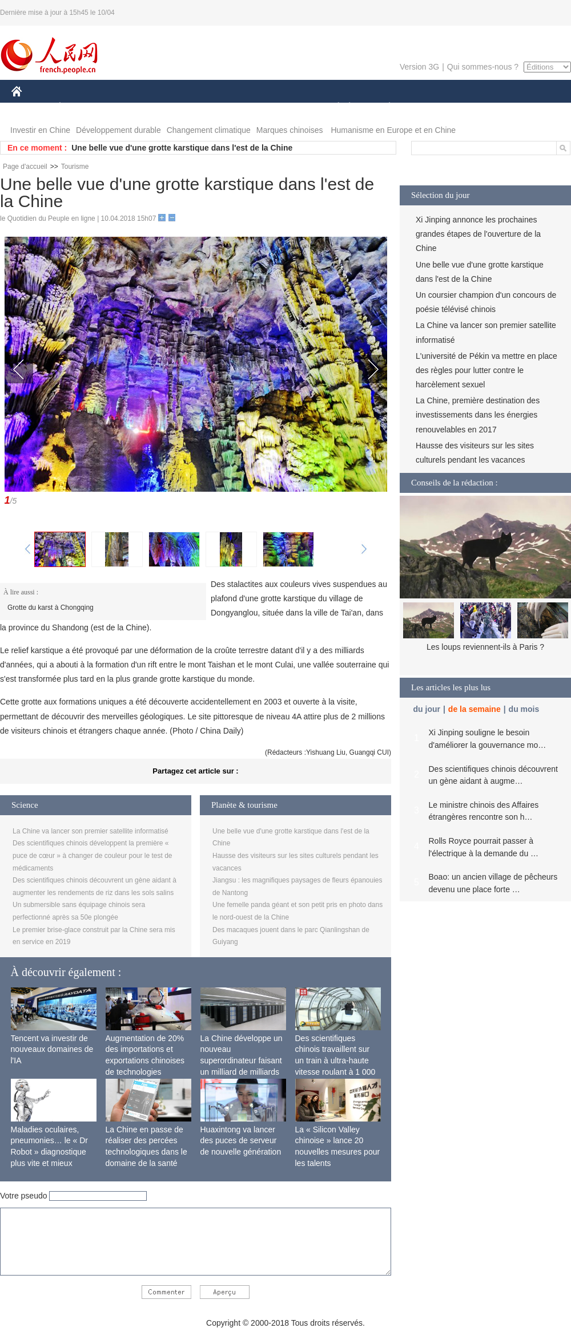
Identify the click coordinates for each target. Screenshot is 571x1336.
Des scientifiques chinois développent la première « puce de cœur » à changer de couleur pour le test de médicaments (92, 855)
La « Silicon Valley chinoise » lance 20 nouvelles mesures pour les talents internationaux (337, 1152)
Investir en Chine (40, 130)
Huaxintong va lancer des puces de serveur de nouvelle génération (241, 1140)
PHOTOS (530, 107)
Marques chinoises (289, 130)
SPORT (429, 107)
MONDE (133, 107)
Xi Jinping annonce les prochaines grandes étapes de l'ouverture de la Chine (478, 234)
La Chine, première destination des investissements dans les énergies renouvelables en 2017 (478, 415)
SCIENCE (231, 107)
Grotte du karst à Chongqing (50, 608)
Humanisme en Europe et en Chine (393, 130)
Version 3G (419, 66)
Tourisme (75, 167)
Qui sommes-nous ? (482, 66)
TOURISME (478, 107)
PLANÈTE (383, 107)
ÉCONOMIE (80, 107)
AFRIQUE (180, 107)
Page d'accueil (25, 167)
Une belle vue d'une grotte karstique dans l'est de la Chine (181, 147)
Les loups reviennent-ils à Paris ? (485, 646)
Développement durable (118, 130)
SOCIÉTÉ (333, 107)
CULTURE (282, 107)
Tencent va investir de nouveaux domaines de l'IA (52, 1049)
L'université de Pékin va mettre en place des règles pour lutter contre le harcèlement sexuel (486, 370)
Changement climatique (209, 130)
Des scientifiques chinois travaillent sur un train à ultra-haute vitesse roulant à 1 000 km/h (335, 1060)
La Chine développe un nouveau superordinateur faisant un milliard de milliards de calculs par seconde (241, 1060)
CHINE (31, 107)
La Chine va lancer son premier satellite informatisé (90, 831)
